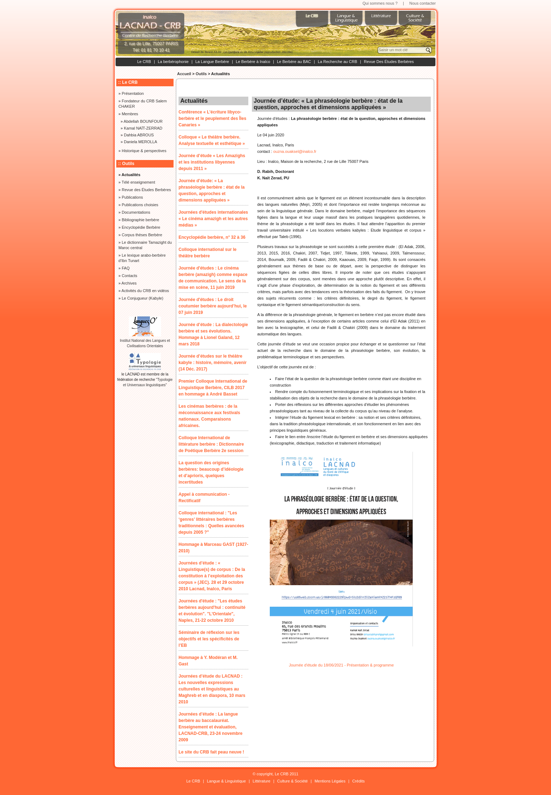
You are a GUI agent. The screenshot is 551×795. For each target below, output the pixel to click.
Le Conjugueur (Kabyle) (142, 298)
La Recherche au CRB (337, 61)
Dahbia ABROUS (139, 135)
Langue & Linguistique (226, 781)
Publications (132, 197)
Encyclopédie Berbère (141, 227)
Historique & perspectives (144, 151)
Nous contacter (422, 3)
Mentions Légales (329, 781)
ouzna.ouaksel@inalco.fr (295, 151)
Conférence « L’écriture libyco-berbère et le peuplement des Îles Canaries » (212, 118)
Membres (130, 114)
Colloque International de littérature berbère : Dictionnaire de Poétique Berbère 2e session (211, 444)
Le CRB (144, 61)
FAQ (126, 268)
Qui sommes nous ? (380, 3)
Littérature (261, 781)
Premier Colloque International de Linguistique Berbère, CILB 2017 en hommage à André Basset (213, 388)
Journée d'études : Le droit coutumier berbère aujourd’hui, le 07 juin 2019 (213, 306)
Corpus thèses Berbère (142, 235)
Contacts (129, 275)
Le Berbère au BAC (294, 61)
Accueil (184, 74)
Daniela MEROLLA (140, 142)
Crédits (358, 781)
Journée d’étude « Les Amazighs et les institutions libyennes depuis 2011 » (212, 162)
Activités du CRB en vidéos (145, 291)
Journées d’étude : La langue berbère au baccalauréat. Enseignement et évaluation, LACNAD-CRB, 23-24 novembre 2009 (211, 727)
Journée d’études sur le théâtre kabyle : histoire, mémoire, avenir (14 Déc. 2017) (213, 363)
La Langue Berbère (212, 61)
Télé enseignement (138, 182)
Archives (129, 283)
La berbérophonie (173, 61)
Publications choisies (140, 205)
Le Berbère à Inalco (253, 61)
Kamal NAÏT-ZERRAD (143, 128)
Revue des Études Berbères (146, 190)
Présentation (133, 93)
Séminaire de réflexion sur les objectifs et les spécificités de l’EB (209, 639)
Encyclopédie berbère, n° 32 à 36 (212, 237)
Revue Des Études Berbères (389, 61)
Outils (201, 74)
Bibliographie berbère (140, 220)
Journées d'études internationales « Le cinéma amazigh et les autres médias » (213, 219)
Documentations (136, 212)
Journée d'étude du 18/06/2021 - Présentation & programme (341, 665)
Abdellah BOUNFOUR (143, 121)
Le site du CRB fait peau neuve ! (211, 752)
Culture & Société (292, 781)
